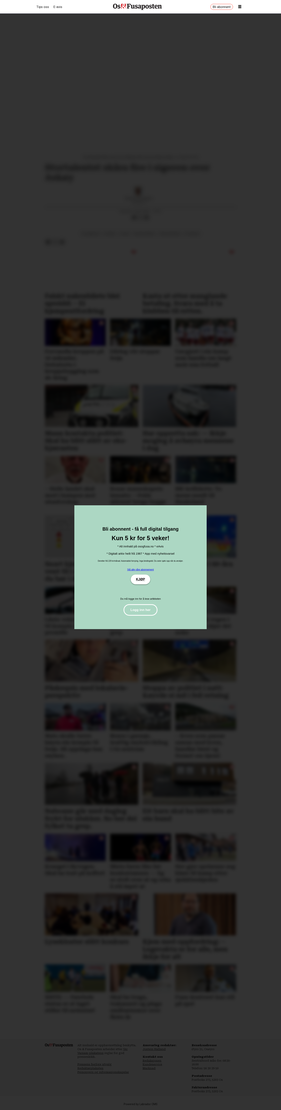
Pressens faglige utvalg (94, 1064)
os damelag (90, 233)
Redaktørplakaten (90, 1068)
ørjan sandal (144, 233)
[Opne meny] (240, 7)
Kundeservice (152, 1064)
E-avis (57, 7)
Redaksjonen (152, 1060)
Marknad (149, 1068)
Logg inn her (141, 610)
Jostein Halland (154, 1049)
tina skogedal (170, 233)
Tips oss (42, 7)
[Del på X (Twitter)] (140, 218)
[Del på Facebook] (134, 218)
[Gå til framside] (137, 7)
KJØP (140, 579)
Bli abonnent (222, 7)
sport (125, 233)
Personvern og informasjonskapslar (103, 1072)
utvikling (192, 233)
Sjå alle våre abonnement (140, 569)
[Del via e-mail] (146, 218)
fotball (110, 233)
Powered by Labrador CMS (140, 1104)
